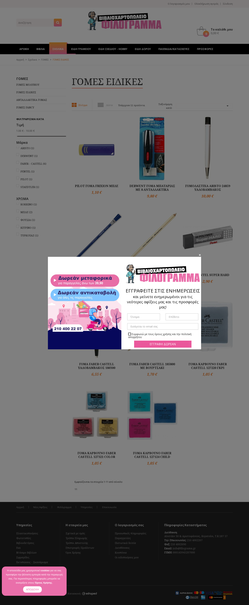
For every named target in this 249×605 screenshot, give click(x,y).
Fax (18, 547)
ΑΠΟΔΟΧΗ (32, 589)
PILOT (26, 179)
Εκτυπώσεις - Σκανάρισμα (32, 562)
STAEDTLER (30, 187)
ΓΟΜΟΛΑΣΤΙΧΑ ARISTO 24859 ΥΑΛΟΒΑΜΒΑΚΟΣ (207, 187)
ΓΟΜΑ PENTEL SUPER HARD (207, 275)
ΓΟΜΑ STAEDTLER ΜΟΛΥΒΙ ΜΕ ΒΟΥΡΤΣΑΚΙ (96, 276)
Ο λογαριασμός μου (179, 4)
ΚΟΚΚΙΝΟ (29, 204)
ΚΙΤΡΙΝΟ (28, 227)
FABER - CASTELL (33, 163)
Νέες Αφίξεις (40, 507)
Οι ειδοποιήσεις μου (127, 557)
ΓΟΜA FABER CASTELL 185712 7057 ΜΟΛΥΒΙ (152, 276)
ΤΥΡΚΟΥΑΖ (29, 235)
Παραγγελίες (123, 538)
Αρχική (20, 507)
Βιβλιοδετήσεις (25, 543)
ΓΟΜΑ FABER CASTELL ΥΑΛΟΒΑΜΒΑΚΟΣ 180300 (96, 366)
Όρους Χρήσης (43, 582)
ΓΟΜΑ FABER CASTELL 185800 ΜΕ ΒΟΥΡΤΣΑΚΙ (152, 366)
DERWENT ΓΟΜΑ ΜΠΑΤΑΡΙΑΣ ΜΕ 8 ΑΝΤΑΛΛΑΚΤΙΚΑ (152, 187)
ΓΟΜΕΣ (22, 78)
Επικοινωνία (109, 507)
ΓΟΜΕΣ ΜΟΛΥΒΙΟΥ (27, 84)
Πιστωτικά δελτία (125, 543)
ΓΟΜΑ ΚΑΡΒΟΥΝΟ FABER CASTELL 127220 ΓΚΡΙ (208, 366)
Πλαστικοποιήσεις (27, 533)
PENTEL (27, 171)
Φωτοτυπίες (23, 538)
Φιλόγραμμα (64, 507)
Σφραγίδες (22, 557)
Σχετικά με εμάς (75, 533)
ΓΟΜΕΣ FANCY (25, 107)
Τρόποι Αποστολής (77, 543)
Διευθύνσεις (122, 547)
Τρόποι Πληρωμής (76, 538)
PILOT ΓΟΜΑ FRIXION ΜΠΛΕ (96, 186)
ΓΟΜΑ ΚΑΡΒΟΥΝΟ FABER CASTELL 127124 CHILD (152, 455)
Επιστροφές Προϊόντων (80, 547)
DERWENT (29, 156)
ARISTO (27, 148)
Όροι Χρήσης (73, 552)
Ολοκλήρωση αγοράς (206, 4)
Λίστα (109, 105)
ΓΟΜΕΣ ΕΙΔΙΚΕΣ (26, 92)
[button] (216, 31)
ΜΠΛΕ (26, 212)
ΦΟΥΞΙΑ (28, 220)
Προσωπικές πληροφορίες (130, 533)
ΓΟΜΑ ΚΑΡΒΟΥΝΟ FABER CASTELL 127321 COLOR (97, 455)
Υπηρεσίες (86, 507)
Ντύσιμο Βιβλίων (26, 552)
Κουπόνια (121, 552)
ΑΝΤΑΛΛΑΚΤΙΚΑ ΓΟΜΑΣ (31, 100)
